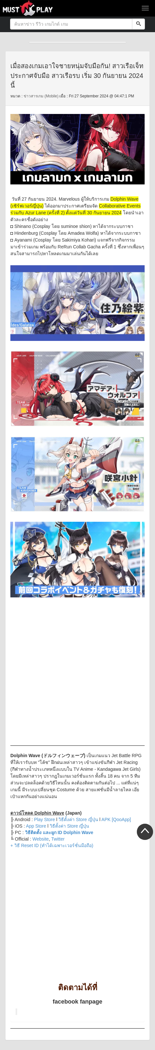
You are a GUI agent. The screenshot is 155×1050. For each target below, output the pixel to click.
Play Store (44, 819)
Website (40, 839)
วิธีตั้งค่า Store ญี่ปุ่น (69, 826)
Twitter (58, 839)
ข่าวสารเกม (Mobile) (41, 96)
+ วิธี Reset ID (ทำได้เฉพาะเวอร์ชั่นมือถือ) (51, 845)
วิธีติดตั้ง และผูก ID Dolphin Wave (59, 832)
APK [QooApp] (116, 819)
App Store (36, 826)
